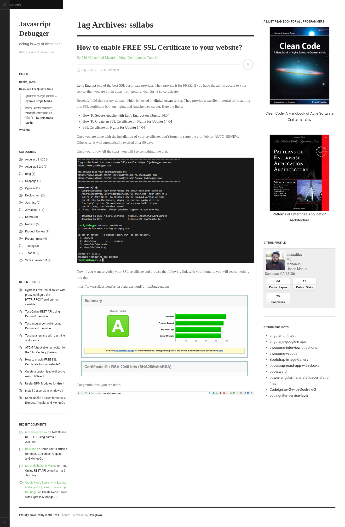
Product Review (35, 231)
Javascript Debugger (35, 28)
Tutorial (30, 253)
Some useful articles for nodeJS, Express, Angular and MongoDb (46, 453)
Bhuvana (30, 449)
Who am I (25, 130)
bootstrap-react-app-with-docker (295, 365)
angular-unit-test (283, 335)
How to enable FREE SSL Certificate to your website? (159, 47)
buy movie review (36, 432)
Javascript (31, 210)
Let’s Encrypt (86, 85)
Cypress (30, 188)
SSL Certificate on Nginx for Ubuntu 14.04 (114, 127)
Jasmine (30, 202)
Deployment (32, 195)
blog (28, 174)
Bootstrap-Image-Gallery (289, 359)
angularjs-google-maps (288, 341)
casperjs (30, 181)
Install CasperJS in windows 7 (44, 390)
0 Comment (109, 70)
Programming (34, 238)
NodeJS (30, 224)
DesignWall (96, 515)
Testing (29, 246)
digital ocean (163, 100)
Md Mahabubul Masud (98, 57)
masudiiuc (294, 254)
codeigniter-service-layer (289, 395)
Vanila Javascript (36, 260)
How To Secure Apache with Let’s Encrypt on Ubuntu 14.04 (126, 115)
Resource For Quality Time (36, 89)
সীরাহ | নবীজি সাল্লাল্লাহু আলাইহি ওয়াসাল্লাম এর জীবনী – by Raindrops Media (39, 115)
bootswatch (279, 371)
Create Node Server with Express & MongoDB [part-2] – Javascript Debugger (46, 487)
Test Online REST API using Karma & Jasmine (45, 437)
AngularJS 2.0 (34, 166)
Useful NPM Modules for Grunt (44, 383)
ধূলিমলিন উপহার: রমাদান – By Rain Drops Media (41, 99)
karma (29, 217)
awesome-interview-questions (293, 347)
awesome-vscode (284, 353)
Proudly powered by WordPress (39, 515)
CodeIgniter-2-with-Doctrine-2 (293, 389)
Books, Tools (27, 82)
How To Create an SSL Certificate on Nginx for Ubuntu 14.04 (127, 121)
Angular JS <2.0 (35, 159)
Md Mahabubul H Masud (41, 466)
